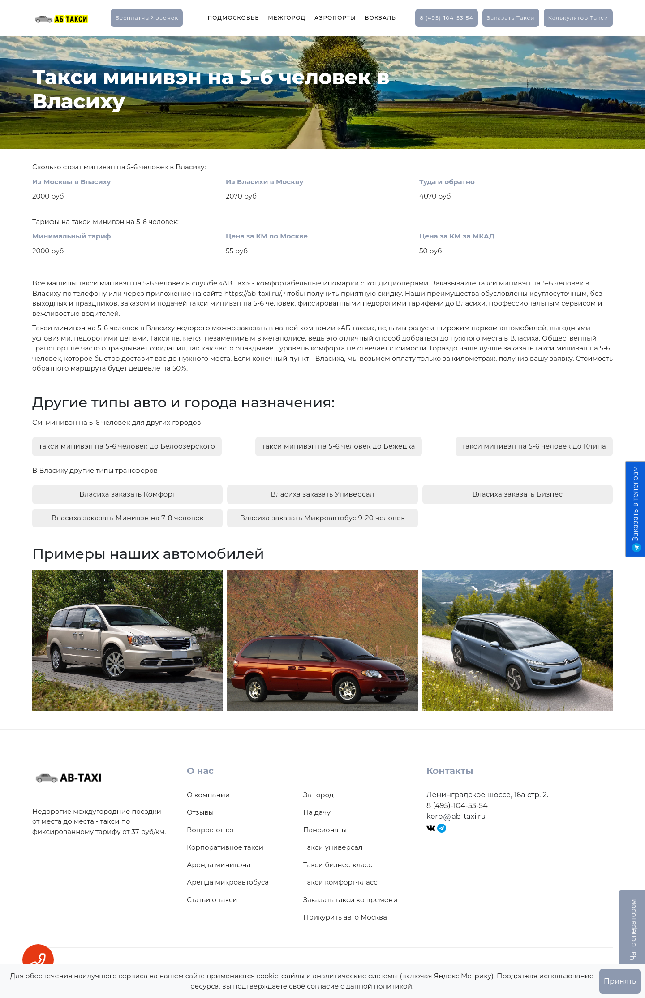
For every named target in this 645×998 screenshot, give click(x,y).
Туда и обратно (447, 181)
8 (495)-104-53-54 (446, 17)
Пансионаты (325, 829)
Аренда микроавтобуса (228, 882)
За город (318, 795)
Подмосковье (233, 17)
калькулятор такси (578, 17)
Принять (620, 981)
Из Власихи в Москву (264, 181)
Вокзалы (381, 17)
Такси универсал (332, 847)
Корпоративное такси (225, 847)
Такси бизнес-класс (337, 864)
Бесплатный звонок (146, 17)
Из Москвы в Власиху (71, 181)
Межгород (286, 17)
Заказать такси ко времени (350, 899)
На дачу (317, 812)
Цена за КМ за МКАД (456, 236)
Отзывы (200, 812)
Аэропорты (335, 17)
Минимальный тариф (71, 236)
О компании (208, 795)
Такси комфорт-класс (340, 882)
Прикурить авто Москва (345, 917)
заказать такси (511, 17)
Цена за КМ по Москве (267, 236)
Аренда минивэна (218, 864)
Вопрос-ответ (210, 829)
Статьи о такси (212, 899)
